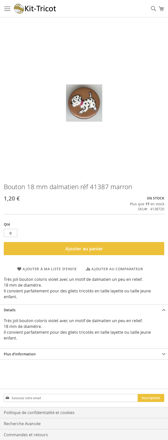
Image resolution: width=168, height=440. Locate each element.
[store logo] (35, 9)
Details (10, 310)
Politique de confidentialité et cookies (39, 412)
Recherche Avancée (22, 423)
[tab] (84, 309)
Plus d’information (20, 354)
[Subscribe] (151, 398)
